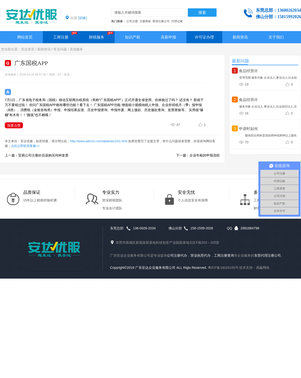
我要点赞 (14, 125)
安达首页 (27, 49)
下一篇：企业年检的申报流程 (198, 155)
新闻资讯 (240, 37)
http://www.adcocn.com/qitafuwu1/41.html (98, 141)
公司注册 (132, 21)
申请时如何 (248, 129)
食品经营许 (248, 71)
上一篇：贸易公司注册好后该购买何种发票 (36, 155)
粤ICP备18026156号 (223, 268)
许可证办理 (204, 37)
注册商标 (145, 21)
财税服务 (96, 37)
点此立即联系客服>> (25, 146)
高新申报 (168, 37)
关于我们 (276, 37)
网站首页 (25, 37)
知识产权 (132, 37)
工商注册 (60, 37)
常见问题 (60, 49)
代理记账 (177, 21)
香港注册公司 (161, 21)
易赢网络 (262, 268)
